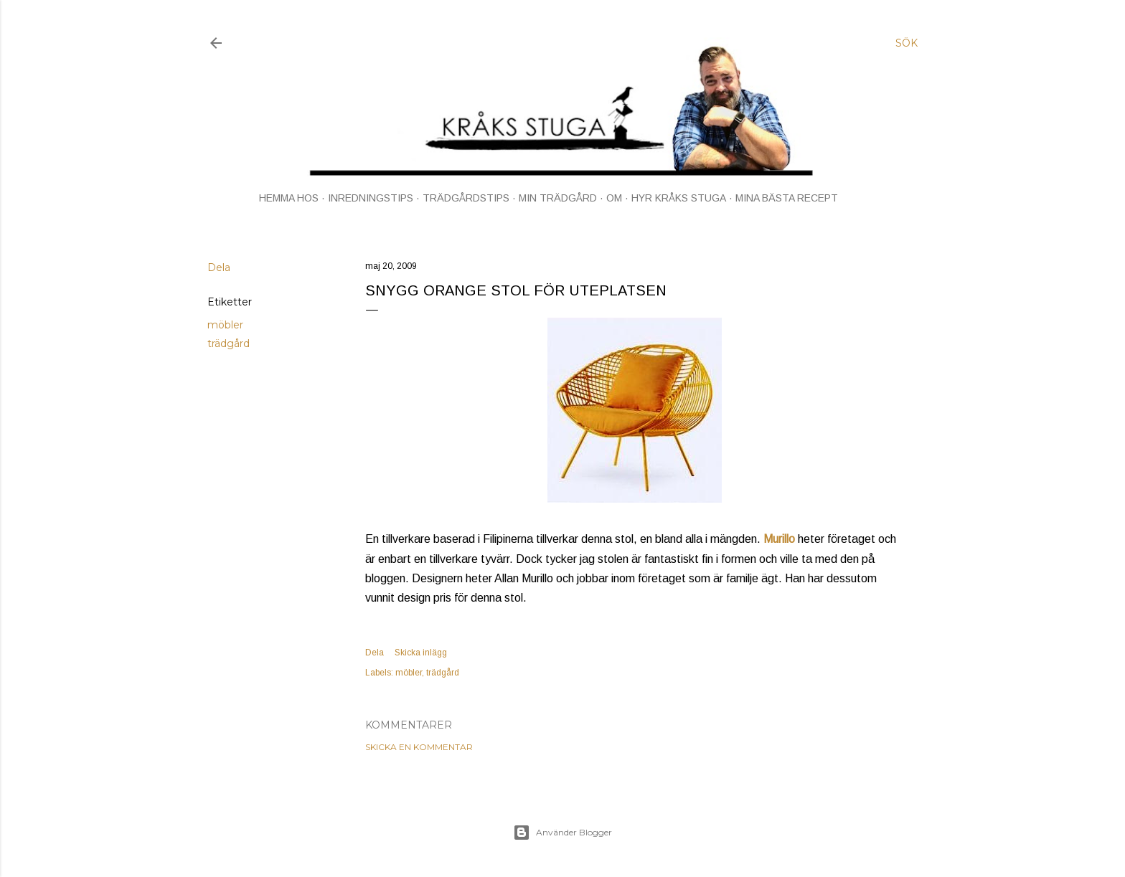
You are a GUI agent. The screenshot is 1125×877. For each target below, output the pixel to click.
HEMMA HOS (289, 198)
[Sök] (906, 43)
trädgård (228, 343)
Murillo (779, 539)
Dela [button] (218, 267)
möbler (225, 324)
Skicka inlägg (421, 653)
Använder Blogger (562, 832)
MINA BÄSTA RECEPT (786, 198)
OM (614, 198)
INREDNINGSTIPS (370, 198)
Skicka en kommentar (419, 746)
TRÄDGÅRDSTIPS (466, 198)
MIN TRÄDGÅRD (558, 198)
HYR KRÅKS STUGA (678, 198)
